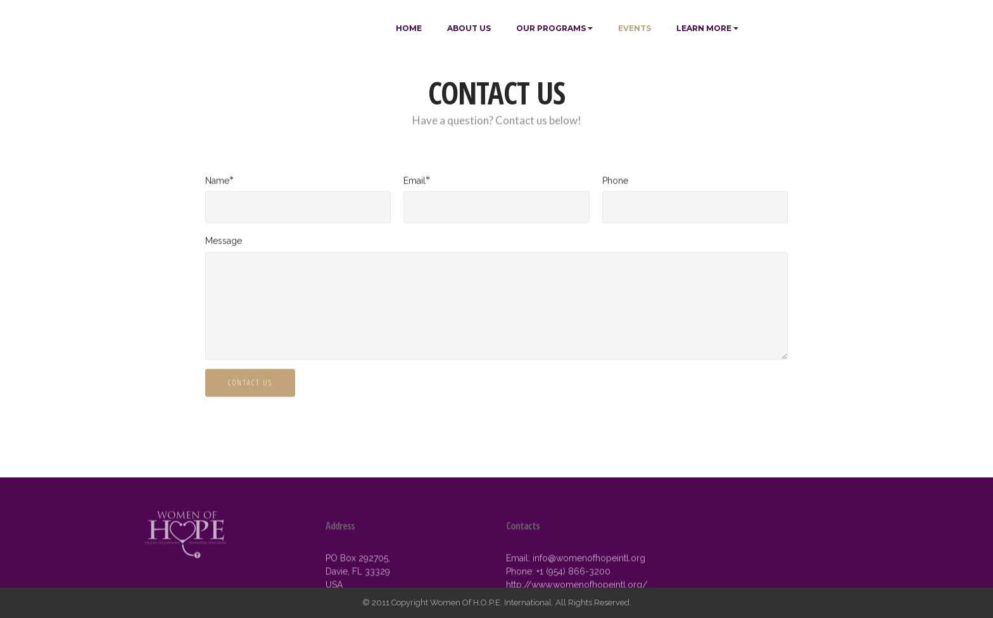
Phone (615, 181)
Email (414, 181)
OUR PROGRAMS (551, 28)
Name (217, 181)
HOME (409, 28)
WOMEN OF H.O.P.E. (262, 28)
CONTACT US (250, 383)
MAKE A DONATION (805, 28)
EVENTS (634, 28)
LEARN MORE (703, 28)
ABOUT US (469, 28)
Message (223, 241)
